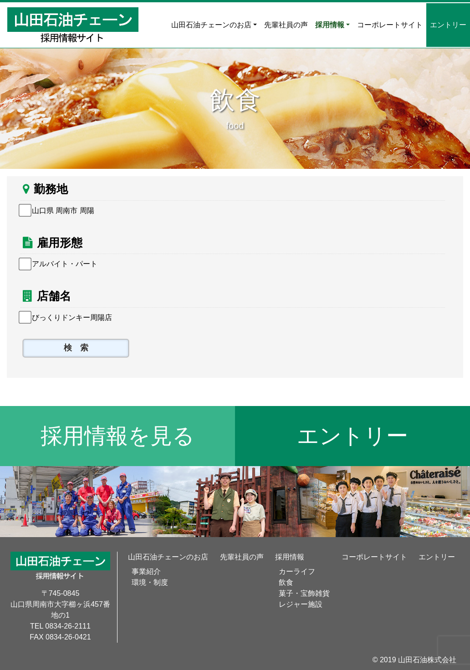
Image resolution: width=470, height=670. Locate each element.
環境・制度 (150, 582)
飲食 (286, 582)
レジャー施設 (300, 604)
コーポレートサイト (390, 25)
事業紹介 (146, 571)
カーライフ (297, 571)
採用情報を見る (117, 436)
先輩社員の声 (286, 25)
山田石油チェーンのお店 (211, 25)
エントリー (448, 25)
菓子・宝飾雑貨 (304, 593)
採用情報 (329, 25)
